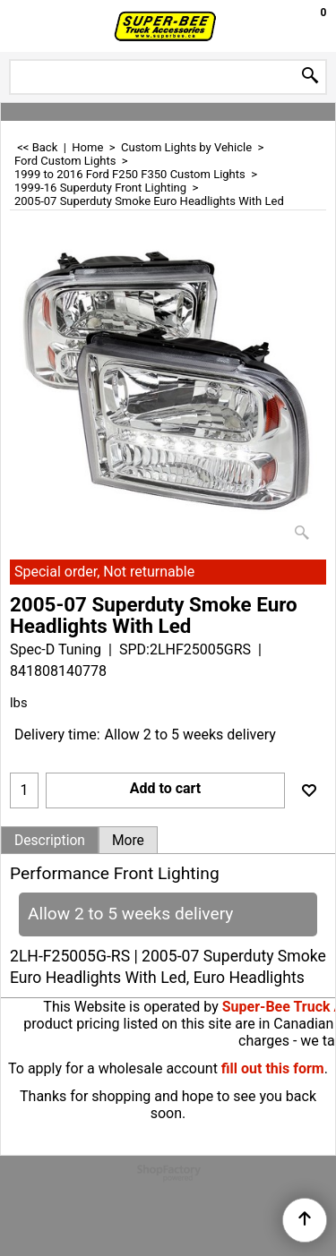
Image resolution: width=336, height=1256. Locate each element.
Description (49, 841)
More (128, 841)
